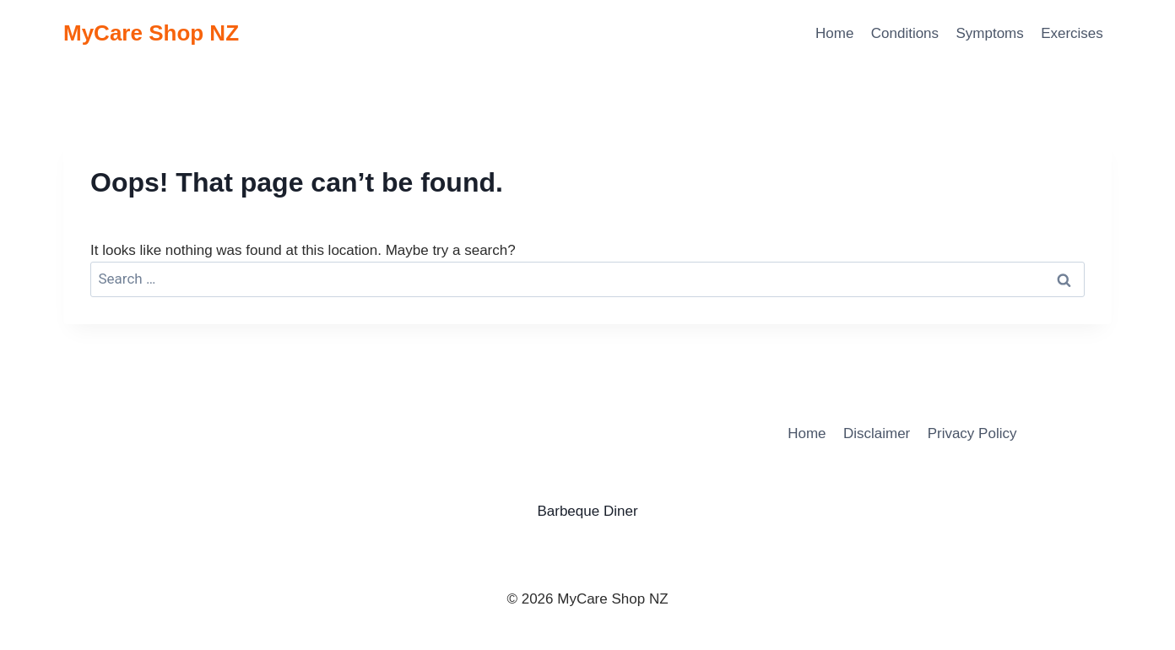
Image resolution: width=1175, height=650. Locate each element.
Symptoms (989, 33)
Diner (621, 511)
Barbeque (568, 511)
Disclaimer (876, 433)
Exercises (1072, 33)
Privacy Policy (972, 433)
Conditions (905, 33)
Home (834, 33)
